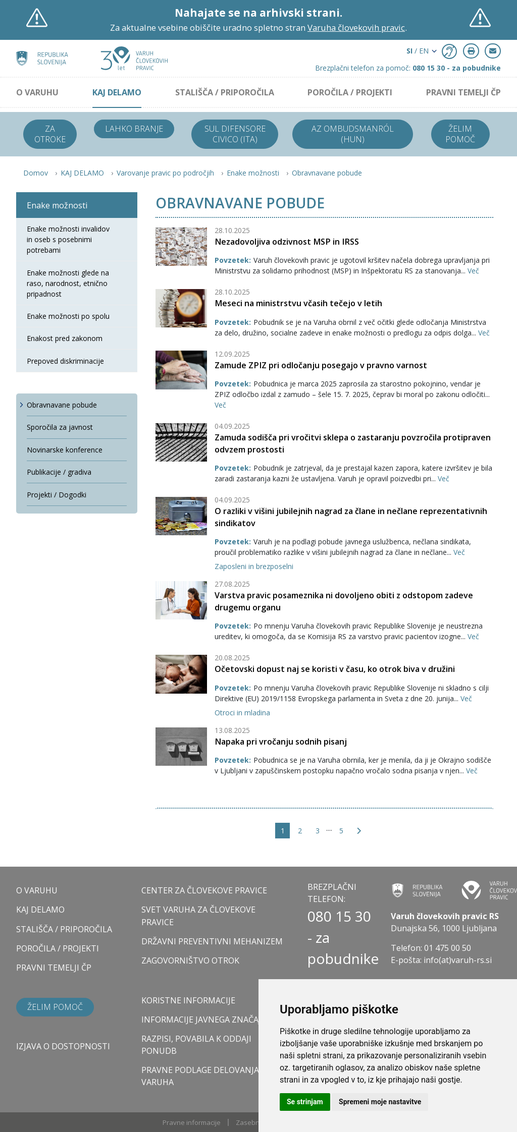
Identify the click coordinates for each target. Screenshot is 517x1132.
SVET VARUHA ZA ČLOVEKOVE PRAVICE (198, 915)
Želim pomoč (460, 134)
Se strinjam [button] (305, 1102)
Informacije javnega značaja (203, 1019)
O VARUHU (37, 92)
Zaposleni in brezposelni (254, 566)
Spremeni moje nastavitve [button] (380, 1102)
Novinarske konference (64, 450)
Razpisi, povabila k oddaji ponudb (196, 1044)
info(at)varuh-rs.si (458, 960)
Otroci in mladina (242, 712)
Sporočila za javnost (60, 427)
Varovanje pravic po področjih (165, 173)
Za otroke (50, 134)
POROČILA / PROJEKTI (349, 92)
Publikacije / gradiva (59, 472)
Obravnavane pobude (327, 173)
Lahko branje (134, 128)
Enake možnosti (253, 173)
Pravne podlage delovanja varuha (200, 1076)
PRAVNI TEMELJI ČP (463, 92)
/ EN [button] (417, 50)
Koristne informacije (188, 1000)
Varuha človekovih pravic (356, 27)
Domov (35, 173)
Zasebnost (252, 1122)
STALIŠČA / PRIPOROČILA (224, 92)
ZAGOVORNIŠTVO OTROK (190, 960)
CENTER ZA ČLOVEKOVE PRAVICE (204, 890)
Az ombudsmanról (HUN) (353, 134)
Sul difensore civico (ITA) (235, 134)
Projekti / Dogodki (56, 494)
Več (473, 270)
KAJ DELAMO (116, 92)
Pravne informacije (192, 1122)
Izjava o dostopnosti (63, 1046)
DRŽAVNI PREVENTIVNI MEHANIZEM (212, 941)
